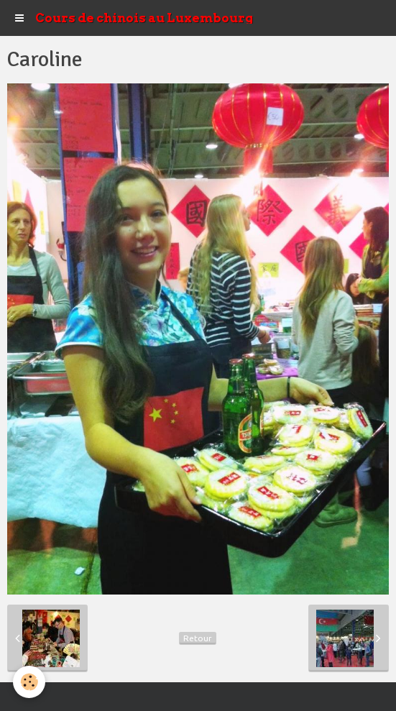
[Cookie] (29, 682)
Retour (197, 638)
